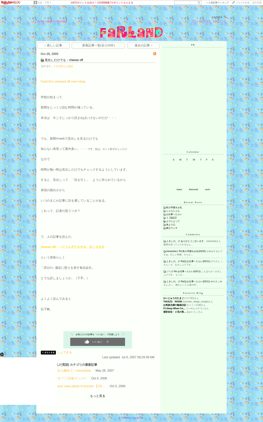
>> (217, 2)
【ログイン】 (219, 21)
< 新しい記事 (53, 45)
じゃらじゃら (173, 211)
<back (179, 189)
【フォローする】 (201, 21)
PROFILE (62, 21)
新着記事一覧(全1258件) (98, 45)
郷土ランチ (172, 228)
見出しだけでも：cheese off (64, 60)
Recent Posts (193, 202)
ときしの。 (172, 241)
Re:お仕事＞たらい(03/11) (187, 271)
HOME (41, 21)
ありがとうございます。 (193, 241)
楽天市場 (256, 2)
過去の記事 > (143, 45)
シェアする (64, 352)
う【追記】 (172, 217)
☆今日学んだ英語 (63, 66)
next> (207, 189)
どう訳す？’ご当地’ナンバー (68, 378)
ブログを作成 (242, 2)
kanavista (171, 251)
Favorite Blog (193, 293)
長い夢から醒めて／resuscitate (70, 370)
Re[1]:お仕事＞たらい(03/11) (196, 261)
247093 (217, 17)
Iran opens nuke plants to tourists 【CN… (77, 386)
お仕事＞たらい (174, 214)
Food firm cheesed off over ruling (63, 81)
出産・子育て (44, 2)
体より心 (170, 224)
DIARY (50, 21)
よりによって (173, 221)
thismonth (193, 189)
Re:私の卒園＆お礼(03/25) (192, 251)
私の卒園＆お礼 (174, 207)
